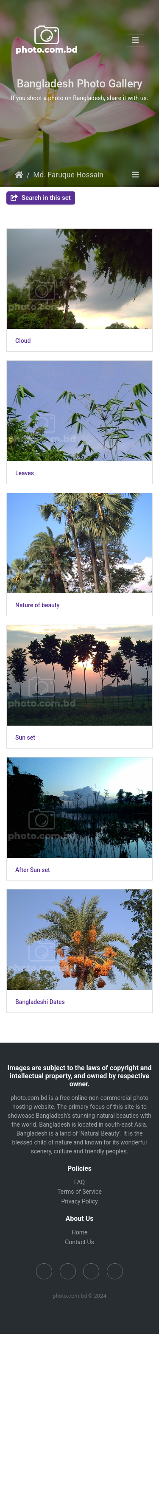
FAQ (79, 1182)
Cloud (23, 340)
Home (19, 174)
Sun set (25, 737)
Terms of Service (79, 1191)
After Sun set (32, 870)
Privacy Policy (79, 1201)
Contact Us (79, 1242)
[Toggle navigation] (135, 40)
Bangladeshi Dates (40, 1001)
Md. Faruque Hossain (68, 175)
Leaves (24, 473)
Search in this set (41, 198)
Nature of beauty (37, 605)
